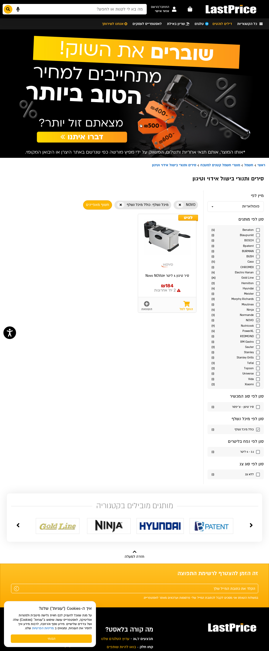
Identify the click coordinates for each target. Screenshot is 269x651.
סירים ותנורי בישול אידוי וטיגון (174, 165)
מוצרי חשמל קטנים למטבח (220, 165)
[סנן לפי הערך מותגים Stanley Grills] (235, 357)
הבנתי (51, 638)
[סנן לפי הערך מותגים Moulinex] (235, 304)
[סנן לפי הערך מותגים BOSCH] (235, 240)
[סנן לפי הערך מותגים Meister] (235, 293)
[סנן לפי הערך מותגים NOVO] (235, 320)
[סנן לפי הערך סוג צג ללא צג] (235, 474)
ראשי (261, 165)
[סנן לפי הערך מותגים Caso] (235, 261)
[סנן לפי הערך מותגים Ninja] (235, 309)
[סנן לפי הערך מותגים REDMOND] (235, 336)
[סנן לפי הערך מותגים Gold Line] (235, 277)
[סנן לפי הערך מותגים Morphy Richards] (235, 298)
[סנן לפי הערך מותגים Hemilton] (235, 283)
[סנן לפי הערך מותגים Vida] (235, 379)
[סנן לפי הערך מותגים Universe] (235, 373)
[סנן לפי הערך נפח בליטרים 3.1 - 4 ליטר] (235, 451)
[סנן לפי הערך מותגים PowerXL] (235, 331)
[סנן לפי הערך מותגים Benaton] (235, 229)
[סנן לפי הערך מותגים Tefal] (235, 363)
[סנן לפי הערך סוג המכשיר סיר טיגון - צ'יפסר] (235, 406)
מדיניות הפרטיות (43, 628)
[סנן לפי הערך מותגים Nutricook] (235, 325)
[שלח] (16, 588)
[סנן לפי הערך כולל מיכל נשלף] (235, 429)
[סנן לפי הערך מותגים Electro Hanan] (235, 272)
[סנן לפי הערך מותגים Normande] (235, 315)
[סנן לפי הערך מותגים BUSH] (235, 256)
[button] (160, 7)
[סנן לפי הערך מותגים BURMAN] (235, 251)
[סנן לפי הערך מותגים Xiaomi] (235, 384)
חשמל (248, 165)
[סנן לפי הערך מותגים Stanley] (235, 352)
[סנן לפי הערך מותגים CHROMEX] (235, 267)
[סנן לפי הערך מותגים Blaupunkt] (235, 235)
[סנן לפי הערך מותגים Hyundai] (235, 288)
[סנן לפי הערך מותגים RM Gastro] (235, 341)
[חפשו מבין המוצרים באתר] (75, 9)
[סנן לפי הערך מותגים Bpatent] (235, 245)
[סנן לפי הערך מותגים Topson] (235, 368)
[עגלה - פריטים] (190, 9)
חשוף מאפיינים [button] (97, 204)
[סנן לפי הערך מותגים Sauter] (235, 347)
